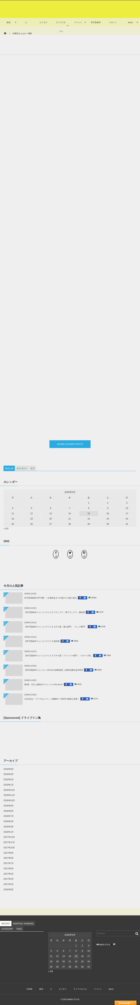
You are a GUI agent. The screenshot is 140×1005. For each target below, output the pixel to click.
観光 (9, 22)
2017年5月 (9, 874)
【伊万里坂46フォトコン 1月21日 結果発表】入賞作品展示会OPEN (53, 670)
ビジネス (43, 22)
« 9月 (6, 528)
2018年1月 (9, 832)
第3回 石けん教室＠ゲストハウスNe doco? (43, 684)
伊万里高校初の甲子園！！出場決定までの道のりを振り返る (50, 598)
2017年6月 (9, 868)
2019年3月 (9, 774)
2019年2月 (9, 779)
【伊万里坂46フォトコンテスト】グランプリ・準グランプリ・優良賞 (54, 612)
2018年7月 (9, 816)
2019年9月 (9, 769)
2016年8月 (9, 889)
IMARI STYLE (105, 945)
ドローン (113, 22)
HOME (29, 989)
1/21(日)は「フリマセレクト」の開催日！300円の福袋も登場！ (51, 699)
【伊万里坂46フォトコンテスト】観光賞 (41, 641)
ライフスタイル (61, 26)
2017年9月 (9, 853)
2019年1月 (9, 785)
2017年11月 (9, 842)
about (130, 22)
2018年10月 (9, 800)
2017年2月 (9, 884)
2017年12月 (9, 837)
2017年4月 (9, 879)
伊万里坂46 (96, 22)
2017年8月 (9, 858)
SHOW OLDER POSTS (70, 444)
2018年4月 (9, 821)
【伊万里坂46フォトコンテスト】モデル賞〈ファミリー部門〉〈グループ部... (58, 656)
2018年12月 (9, 790)
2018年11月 (9, 795)
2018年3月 (9, 826)
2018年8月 (9, 811)
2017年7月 (9, 863)
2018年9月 (9, 805)
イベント (78, 22)
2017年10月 (9, 847)
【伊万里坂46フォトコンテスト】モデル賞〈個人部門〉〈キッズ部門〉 (55, 627)
